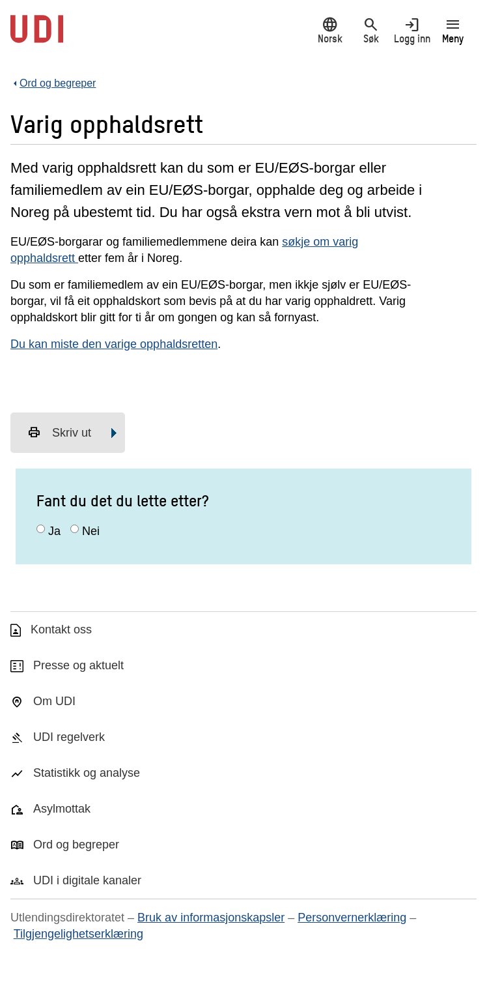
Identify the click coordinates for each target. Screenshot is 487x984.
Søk (370, 30)
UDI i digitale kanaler (87, 880)
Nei (91, 531)
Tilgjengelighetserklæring (78, 933)
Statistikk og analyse (86, 772)
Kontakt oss (61, 629)
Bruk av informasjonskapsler (211, 917)
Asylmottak (61, 808)
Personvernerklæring (352, 917)
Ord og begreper (76, 844)
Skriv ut (59, 433)
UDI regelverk (69, 737)
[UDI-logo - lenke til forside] (36, 35)
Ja (54, 531)
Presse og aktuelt (78, 665)
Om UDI (54, 701)
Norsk (329, 30)
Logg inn (411, 30)
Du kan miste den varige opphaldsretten (113, 344)
